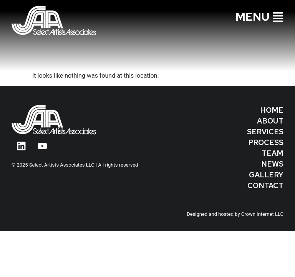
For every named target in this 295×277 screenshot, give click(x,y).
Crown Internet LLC (262, 214)
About (270, 121)
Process (265, 142)
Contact (265, 185)
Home (271, 110)
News (272, 164)
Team (272, 153)
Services (265, 132)
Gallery (266, 175)
